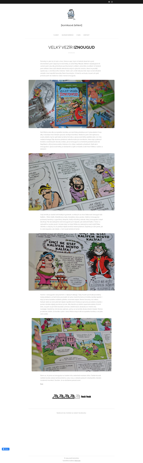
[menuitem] (68, 35)
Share (5, 449)
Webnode (77, 460)
